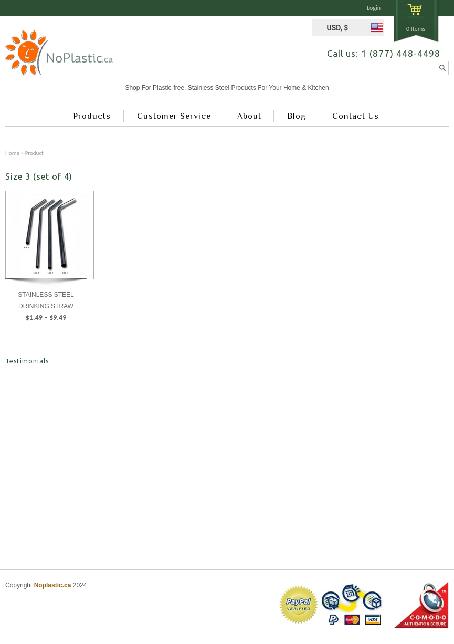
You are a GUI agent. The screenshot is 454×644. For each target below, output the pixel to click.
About (249, 116)
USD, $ (337, 28)
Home (12, 153)
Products (92, 116)
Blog (296, 116)
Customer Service (174, 116)
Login (374, 8)
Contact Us (355, 116)
